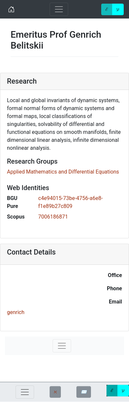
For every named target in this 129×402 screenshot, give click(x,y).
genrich (15, 312)
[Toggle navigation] (59, 9)
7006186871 (53, 217)
